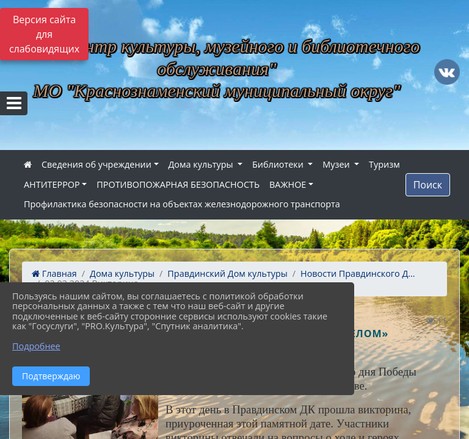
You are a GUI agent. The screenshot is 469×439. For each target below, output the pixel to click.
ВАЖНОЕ (287, 184)
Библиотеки (279, 164)
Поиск (427, 184)
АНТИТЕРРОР (52, 184)
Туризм (384, 164)
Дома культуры (202, 164)
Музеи (337, 164)
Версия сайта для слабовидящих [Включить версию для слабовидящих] (44, 34)
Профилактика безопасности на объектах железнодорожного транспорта (182, 204)
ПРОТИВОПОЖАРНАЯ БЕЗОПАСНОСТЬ (178, 184)
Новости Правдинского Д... (357, 273)
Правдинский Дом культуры (227, 273)
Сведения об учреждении (96, 164)
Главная (54, 273)
